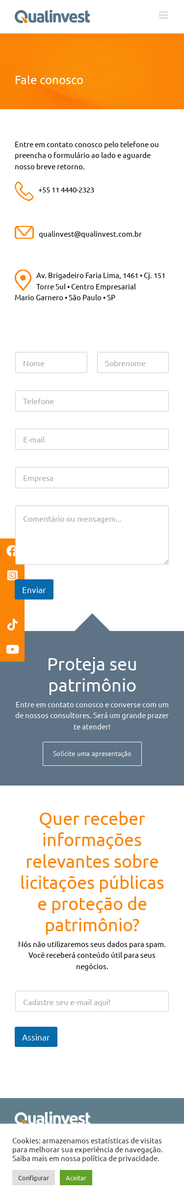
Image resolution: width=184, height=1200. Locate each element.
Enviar (34, 589)
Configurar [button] (33, 1177)
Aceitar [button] (76, 1177)
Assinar (36, 1037)
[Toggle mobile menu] (164, 15)
